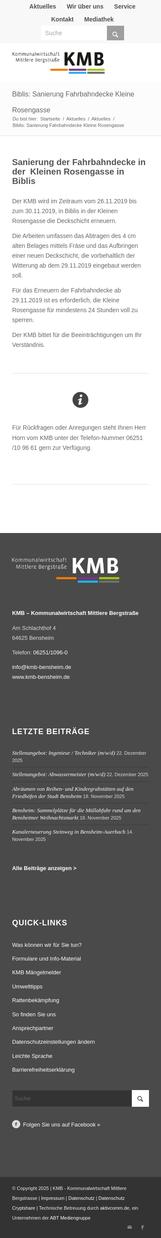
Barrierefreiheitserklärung (43, 1069)
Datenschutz (81, 1198)
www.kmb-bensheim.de (41, 677)
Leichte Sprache (32, 1056)
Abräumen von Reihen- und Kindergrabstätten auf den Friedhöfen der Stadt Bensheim (73, 792)
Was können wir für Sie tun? (47, 945)
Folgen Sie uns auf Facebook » (61, 1124)
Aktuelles (42, 6)
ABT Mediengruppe (70, 1217)
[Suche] (82, 33)
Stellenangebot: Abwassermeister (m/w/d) (58, 774)
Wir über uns (85, 6)
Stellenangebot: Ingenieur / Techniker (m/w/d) (63, 753)
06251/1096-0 (50, 652)
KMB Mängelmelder (36, 972)
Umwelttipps (27, 986)
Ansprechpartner (32, 1028)
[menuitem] (43, 6)
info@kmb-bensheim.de (41, 667)
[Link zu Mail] (129, 1227)
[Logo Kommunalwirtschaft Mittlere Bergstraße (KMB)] (67, 67)
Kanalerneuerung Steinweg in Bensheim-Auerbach (68, 831)
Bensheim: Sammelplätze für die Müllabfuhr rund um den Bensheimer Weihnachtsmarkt (76, 814)
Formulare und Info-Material (46, 958)
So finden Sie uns (34, 1014)
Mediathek (98, 19)
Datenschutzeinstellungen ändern (53, 1042)
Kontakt (62, 19)
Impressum (52, 1198)
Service (125, 6)
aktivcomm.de (114, 1208)
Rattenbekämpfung (35, 1000)
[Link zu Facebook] (142, 1227)
